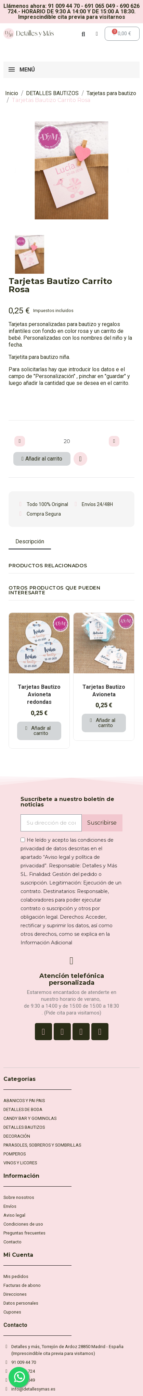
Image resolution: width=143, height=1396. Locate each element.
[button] (15, 170)
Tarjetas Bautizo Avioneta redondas (39, 695)
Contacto (15, 1325)
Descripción (29, 541)
